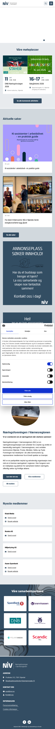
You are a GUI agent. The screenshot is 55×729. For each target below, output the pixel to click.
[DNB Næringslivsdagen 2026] (15, 83)
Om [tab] (45, 331)
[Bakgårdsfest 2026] (39, 83)
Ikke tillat (27, 402)
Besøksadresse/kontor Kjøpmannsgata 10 (20, 681)
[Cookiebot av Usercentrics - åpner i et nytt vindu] (44, 325)
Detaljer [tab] (27, 331)
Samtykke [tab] (9, 331)
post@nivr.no (9, 691)
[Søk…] (46, 3)
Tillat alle (27, 390)
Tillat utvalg (27, 396)
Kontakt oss (9, 695)
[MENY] (51, 3)
